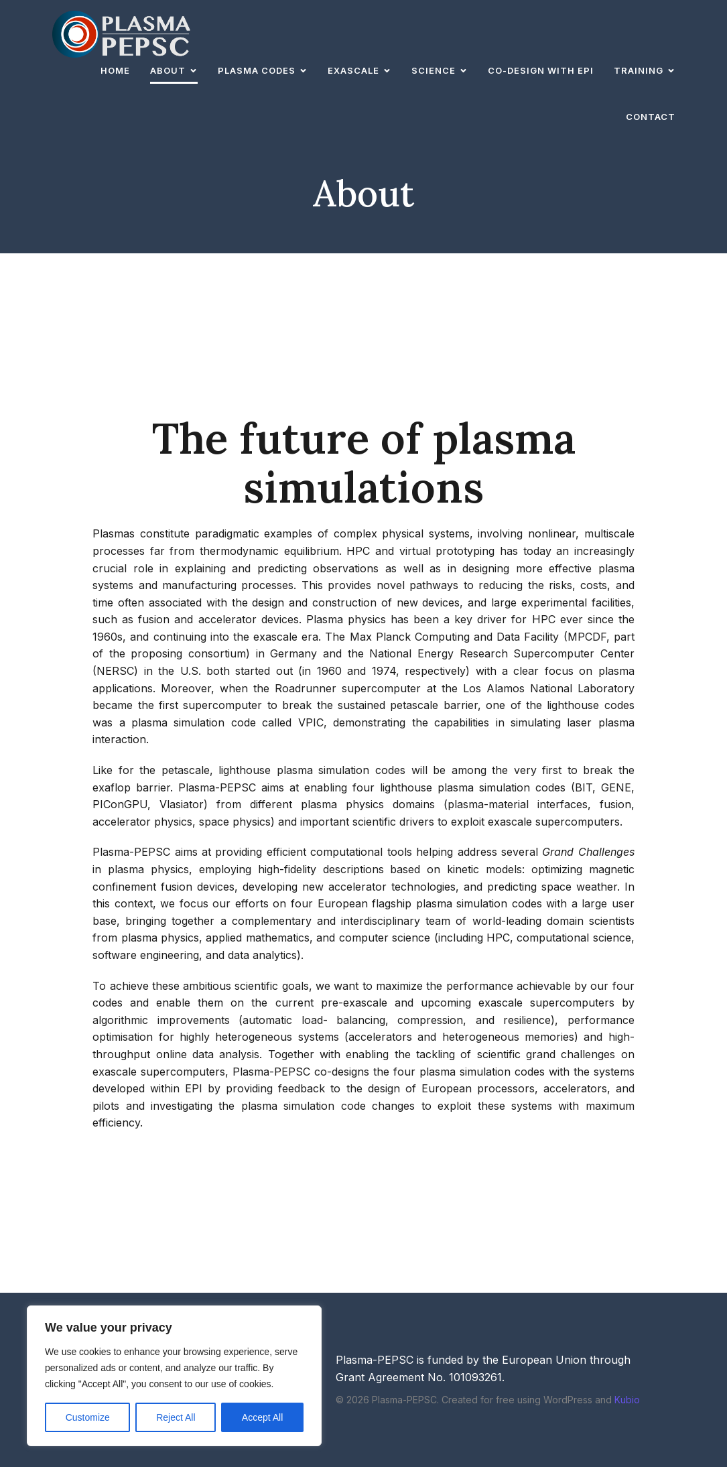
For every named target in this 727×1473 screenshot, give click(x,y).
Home (115, 73)
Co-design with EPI (541, 73)
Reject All (175, 1417)
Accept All (262, 1417)
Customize (88, 1417)
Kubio (627, 1405)
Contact (650, 119)
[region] (174, 1375)
